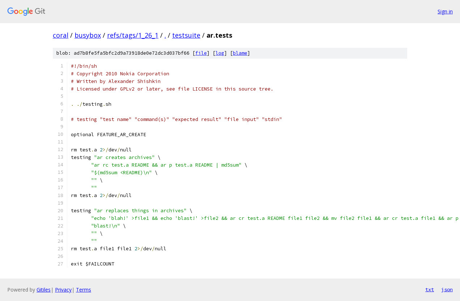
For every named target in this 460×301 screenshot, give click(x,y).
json (447, 289)
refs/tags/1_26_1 (132, 35)
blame (240, 53)
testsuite (186, 35)
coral (60, 35)
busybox (87, 35)
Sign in (445, 11)
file (201, 53)
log (220, 53)
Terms (83, 289)
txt (429, 289)
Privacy (63, 289)
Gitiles (44, 289)
